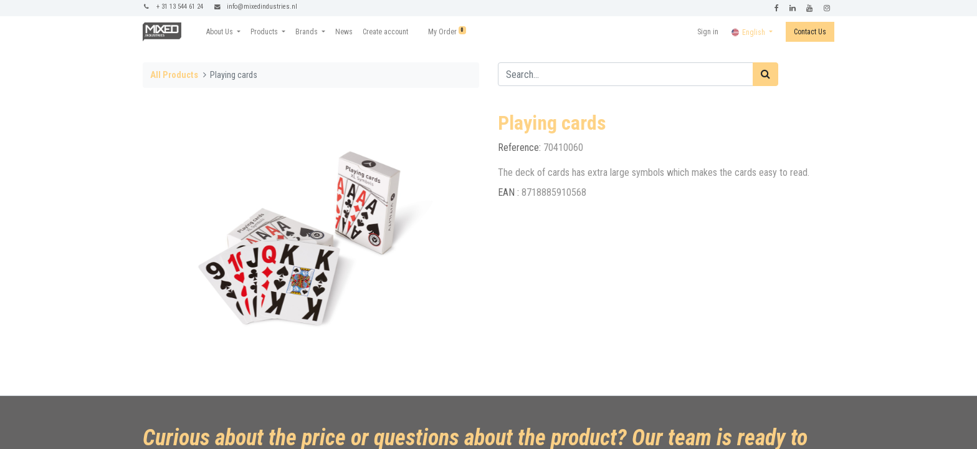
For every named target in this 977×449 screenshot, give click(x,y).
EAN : (510, 192)
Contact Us (810, 31)
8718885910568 (554, 192)
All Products (174, 75)
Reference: (520, 147)
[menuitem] (344, 31)
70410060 (563, 147)
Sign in (707, 31)
